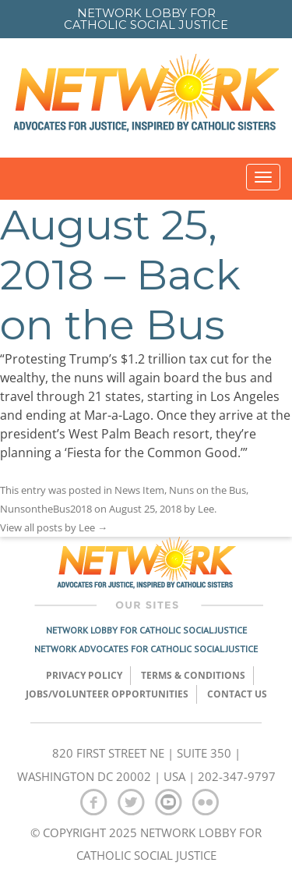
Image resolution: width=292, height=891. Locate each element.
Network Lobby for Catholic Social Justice (146, 630)
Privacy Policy (84, 675)
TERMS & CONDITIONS (193, 675)
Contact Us (237, 694)
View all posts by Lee (53, 527)
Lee (206, 509)
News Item (139, 490)
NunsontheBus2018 (46, 509)
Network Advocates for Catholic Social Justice (146, 649)
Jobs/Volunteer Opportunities (107, 694)
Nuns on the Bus (207, 490)
